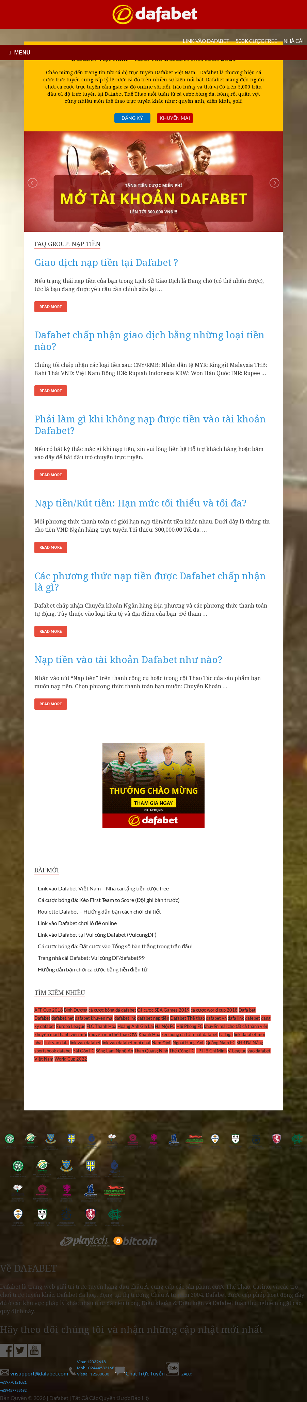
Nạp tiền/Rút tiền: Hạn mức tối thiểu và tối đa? (140, 502)
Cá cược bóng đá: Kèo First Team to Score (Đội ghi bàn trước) (109, 900)
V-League (237, 1050)
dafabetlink (125, 1018)
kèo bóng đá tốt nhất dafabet (189, 1034)
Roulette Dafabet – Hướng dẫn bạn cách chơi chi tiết (99, 911)
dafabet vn (216, 1018)
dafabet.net (62, 1018)
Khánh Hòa (149, 1034)
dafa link (236, 1018)
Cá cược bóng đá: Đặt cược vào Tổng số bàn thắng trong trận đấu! (115, 946)
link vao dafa (56, 1042)
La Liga (226, 1034)
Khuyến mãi (175, 118)
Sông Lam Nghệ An (114, 1050)
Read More (50, 306)
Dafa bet (247, 1010)
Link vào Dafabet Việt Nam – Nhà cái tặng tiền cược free (103, 888)
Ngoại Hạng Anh (189, 1042)
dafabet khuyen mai (94, 1018)
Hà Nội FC (165, 1026)
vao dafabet (259, 1050)
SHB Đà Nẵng (250, 1042)
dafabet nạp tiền (153, 1018)
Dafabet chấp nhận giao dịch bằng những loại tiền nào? (149, 340)
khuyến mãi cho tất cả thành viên (236, 1026)
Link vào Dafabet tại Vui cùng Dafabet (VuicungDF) (97, 934)
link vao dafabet (85, 1042)
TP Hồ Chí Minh (211, 1050)
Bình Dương (75, 1010)
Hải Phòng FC (189, 1026)
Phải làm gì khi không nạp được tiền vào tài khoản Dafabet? (150, 424)
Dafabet (42, 1018)
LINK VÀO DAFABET (206, 41)
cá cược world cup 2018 (214, 1010)
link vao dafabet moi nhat (126, 1042)
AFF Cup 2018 (48, 1010)
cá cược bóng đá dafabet (112, 1010)
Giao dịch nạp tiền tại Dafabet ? (106, 262)
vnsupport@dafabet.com (34, 1373)
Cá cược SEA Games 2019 (163, 1010)
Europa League (70, 1026)
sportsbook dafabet (53, 1050)
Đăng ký (132, 118)
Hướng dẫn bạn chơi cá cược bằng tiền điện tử (92, 969)
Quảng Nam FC (221, 1042)
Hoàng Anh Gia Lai (135, 1026)
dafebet (252, 1018)
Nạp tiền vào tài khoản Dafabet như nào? (128, 659)
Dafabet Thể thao (187, 1018)
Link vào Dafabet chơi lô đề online (77, 923)
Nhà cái (294, 41)
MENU (22, 52)
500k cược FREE (256, 41)
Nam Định (162, 1042)
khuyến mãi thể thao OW (113, 1034)
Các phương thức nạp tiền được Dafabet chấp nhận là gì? (150, 581)
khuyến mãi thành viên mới (60, 1034)
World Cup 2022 (70, 1059)
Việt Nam (43, 1059)
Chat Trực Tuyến (140, 1373)
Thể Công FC (182, 1050)
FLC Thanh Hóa (101, 1026)
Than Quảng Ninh (151, 1050)
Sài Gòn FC (84, 1050)
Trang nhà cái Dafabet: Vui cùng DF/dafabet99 (91, 957)
